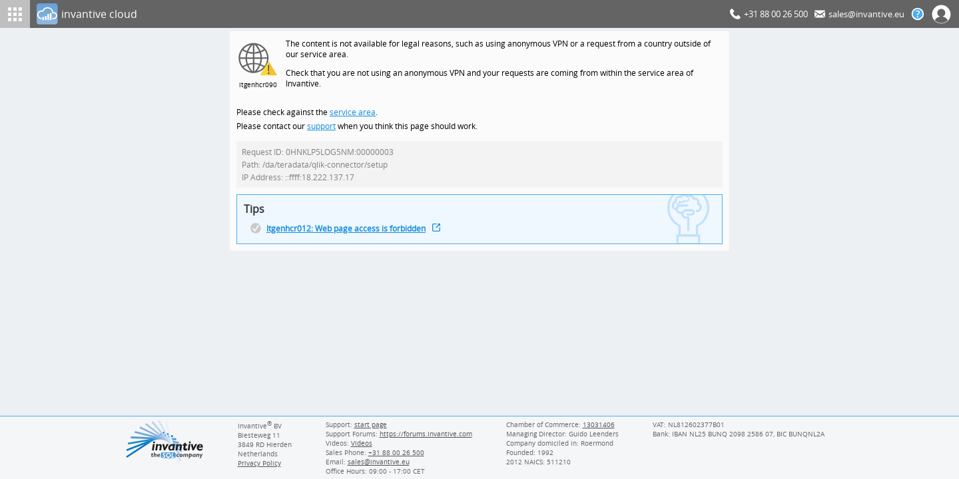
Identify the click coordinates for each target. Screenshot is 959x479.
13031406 (599, 424)
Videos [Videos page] (361, 443)
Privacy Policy (259, 463)
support (321, 129)
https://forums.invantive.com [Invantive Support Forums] (426, 433)
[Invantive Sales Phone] (395, 452)
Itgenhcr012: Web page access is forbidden (348, 234)
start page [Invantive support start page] (371, 424)
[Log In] (381, 14)
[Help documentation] (917, 14)
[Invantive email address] (376, 461)
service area (351, 114)
